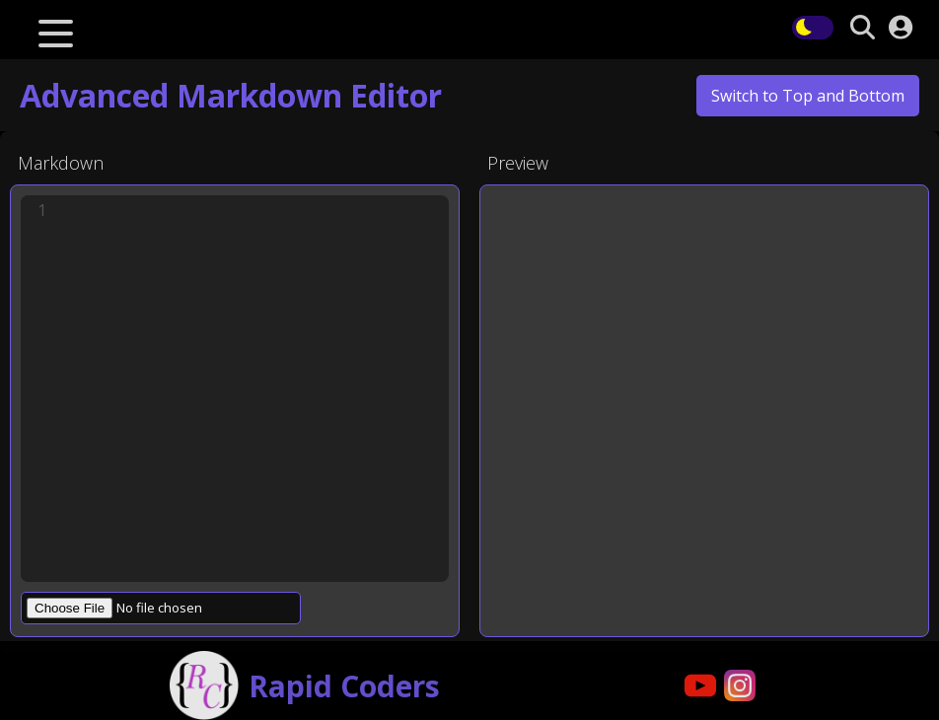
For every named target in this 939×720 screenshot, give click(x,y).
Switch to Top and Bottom (807, 96)
